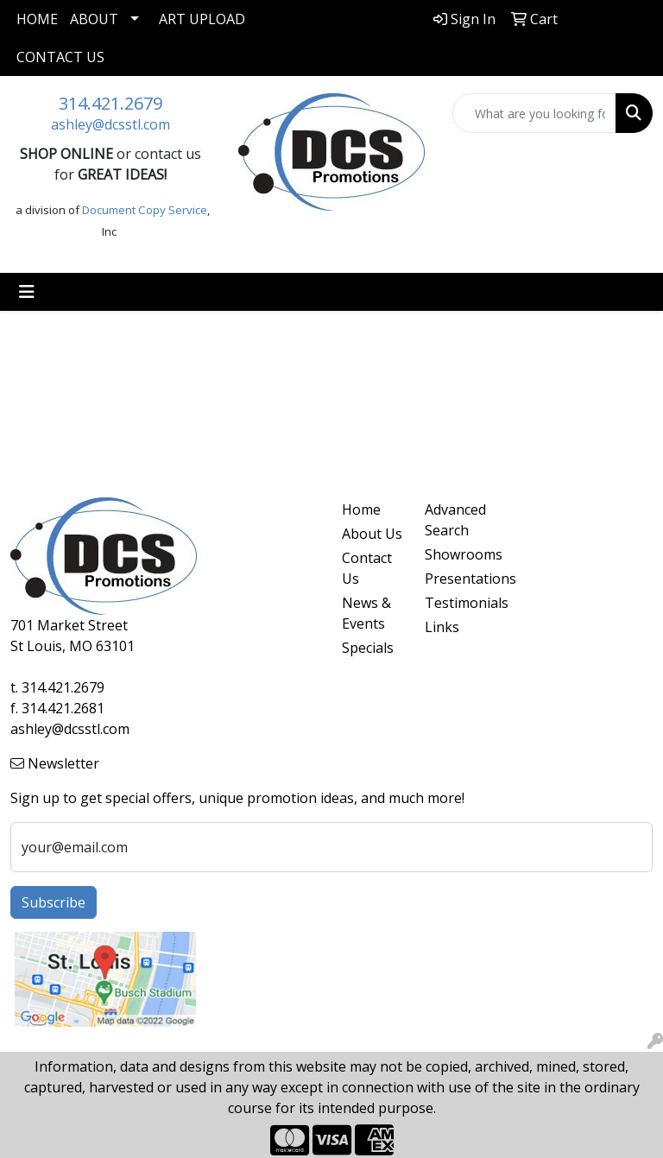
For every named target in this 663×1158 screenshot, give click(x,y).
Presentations (456, 578)
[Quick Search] (534, 113)
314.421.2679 (110, 103)
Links (442, 626)
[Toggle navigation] (27, 292)
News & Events (366, 613)
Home (37, 18)
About (94, 18)
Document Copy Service (144, 210)
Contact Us (60, 56)
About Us (372, 533)
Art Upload (202, 18)
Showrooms (456, 554)
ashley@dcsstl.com (110, 124)
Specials (368, 647)
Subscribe (53, 902)
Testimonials (456, 602)
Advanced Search (455, 520)
